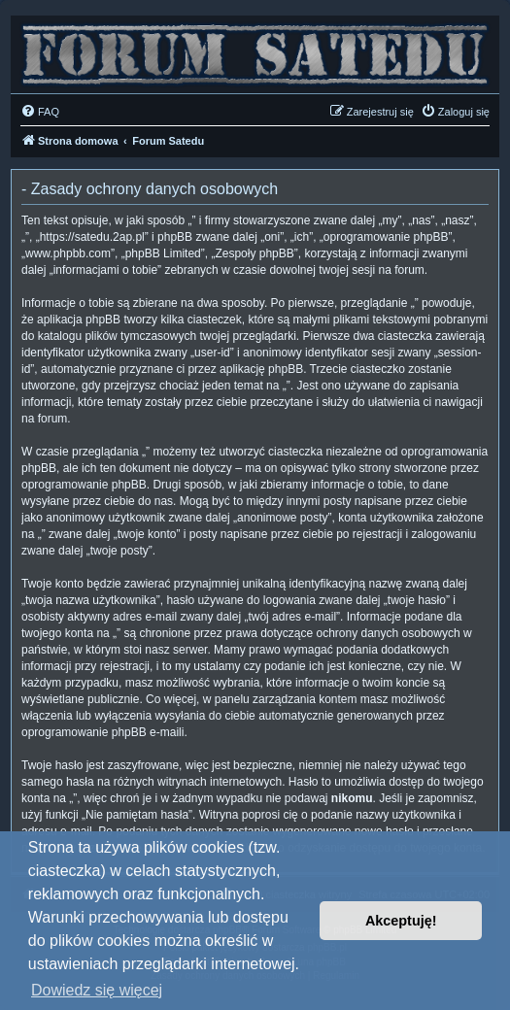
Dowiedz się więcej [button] (96, 990)
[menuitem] (39, 111)
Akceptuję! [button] (401, 920)
